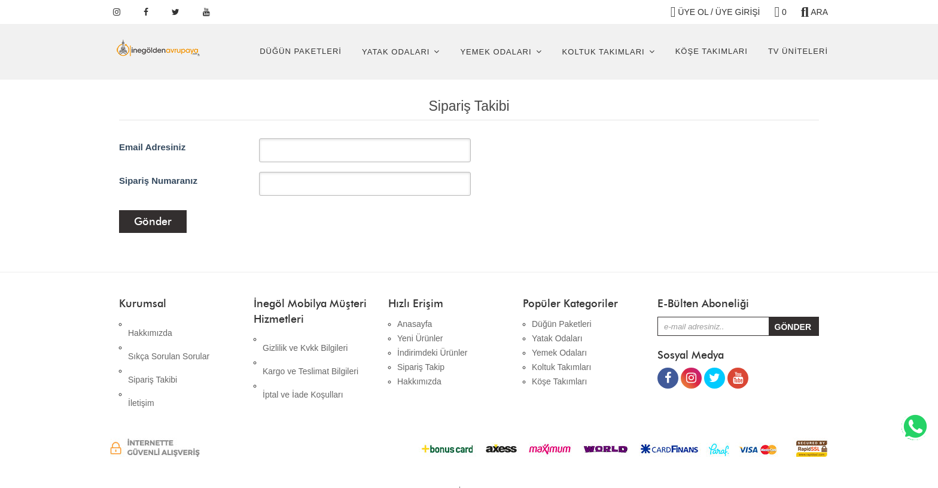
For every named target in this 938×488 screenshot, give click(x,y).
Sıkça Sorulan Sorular (168, 338)
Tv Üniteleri (798, 51)
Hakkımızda (150, 324)
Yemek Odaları (495, 51)
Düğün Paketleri (301, 51)
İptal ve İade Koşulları (303, 367)
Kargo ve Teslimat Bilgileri (310, 353)
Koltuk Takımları (603, 51)
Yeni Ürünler (420, 338)
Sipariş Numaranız (158, 180)
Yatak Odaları (396, 51)
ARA (814, 12)
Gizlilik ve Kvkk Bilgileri (305, 339)
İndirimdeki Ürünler (432, 352)
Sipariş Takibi (152, 352)
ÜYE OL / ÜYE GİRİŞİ (715, 12)
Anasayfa (414, 324)
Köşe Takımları (711, 51)
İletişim (141, 367)
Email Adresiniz (152, 147)
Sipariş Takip (420, 367)
